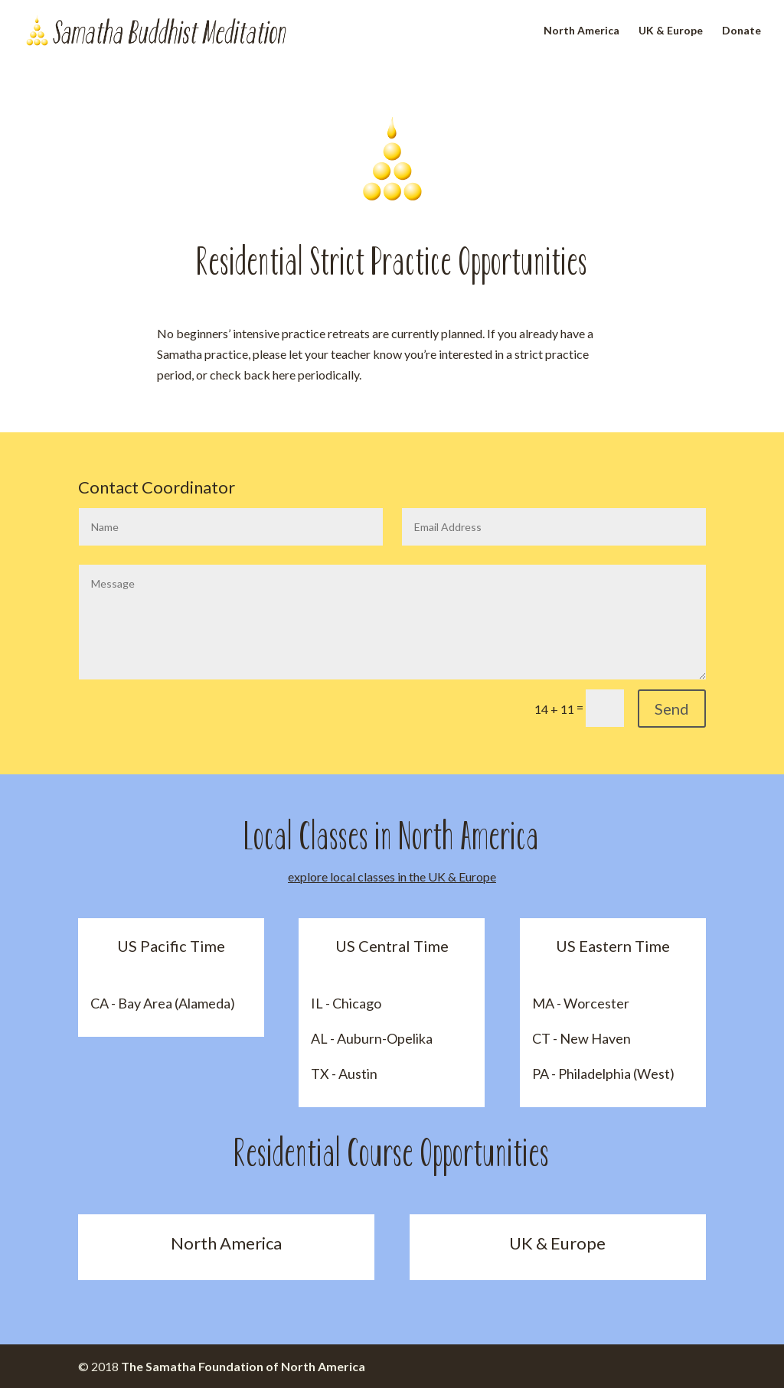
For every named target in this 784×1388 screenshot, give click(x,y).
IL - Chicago (346, 1003)
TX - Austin (344, 1073)
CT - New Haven (581, 1038)
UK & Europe (671, 31)
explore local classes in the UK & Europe (392, 876)
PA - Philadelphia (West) (603, 1073)
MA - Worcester (580, 1003)
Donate (741, 31)
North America (581, 31)
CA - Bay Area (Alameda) (162, 1003)
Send (672, 708)
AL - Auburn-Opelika (372, 1038)
